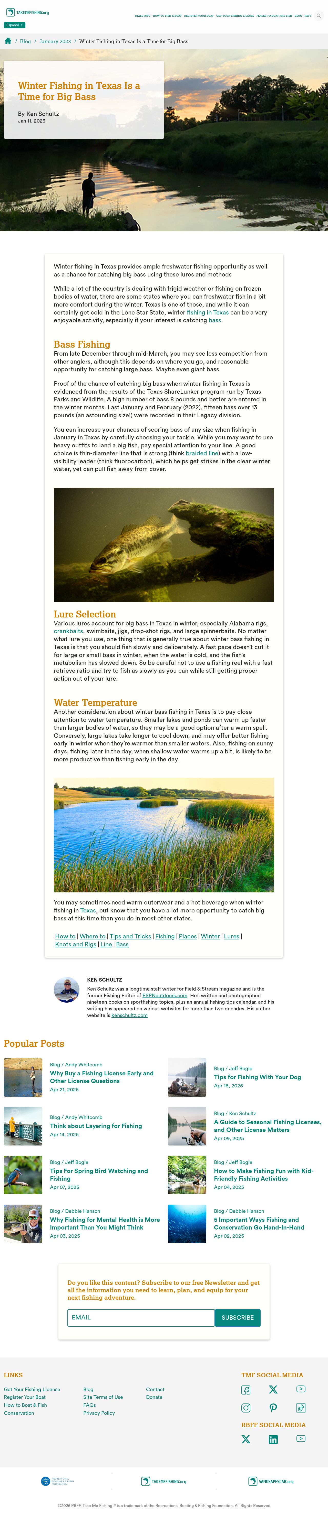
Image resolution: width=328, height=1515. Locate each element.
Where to (93, 937)
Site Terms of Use (103, 1397)
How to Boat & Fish (25, 1405)
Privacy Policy (99, 1413)
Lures (231, 937)
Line (106, 944)
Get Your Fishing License (235, 15)
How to (65, 937)
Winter (210, 937)
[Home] (10, 41)
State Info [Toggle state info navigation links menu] (142, 15)
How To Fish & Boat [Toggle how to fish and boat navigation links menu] (167, 15)
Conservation (19, 1413)
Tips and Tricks (130, 937)
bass (215, 320)
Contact (155, 1389)
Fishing (165, 937)
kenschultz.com (129, 1015)
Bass (122, 944)
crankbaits (68, 631)
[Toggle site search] (319, 16)
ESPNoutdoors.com (164, 995)
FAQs (89, 1405)
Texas (88, 911)
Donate (154, 1397)
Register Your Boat (199, 15)
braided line (201, 453)
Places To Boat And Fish (274, 15)
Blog (298, 15)
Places (188, 937)
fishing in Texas (208, 313)
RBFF (308, 15)
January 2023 (55, 41)
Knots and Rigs (75, 944)
